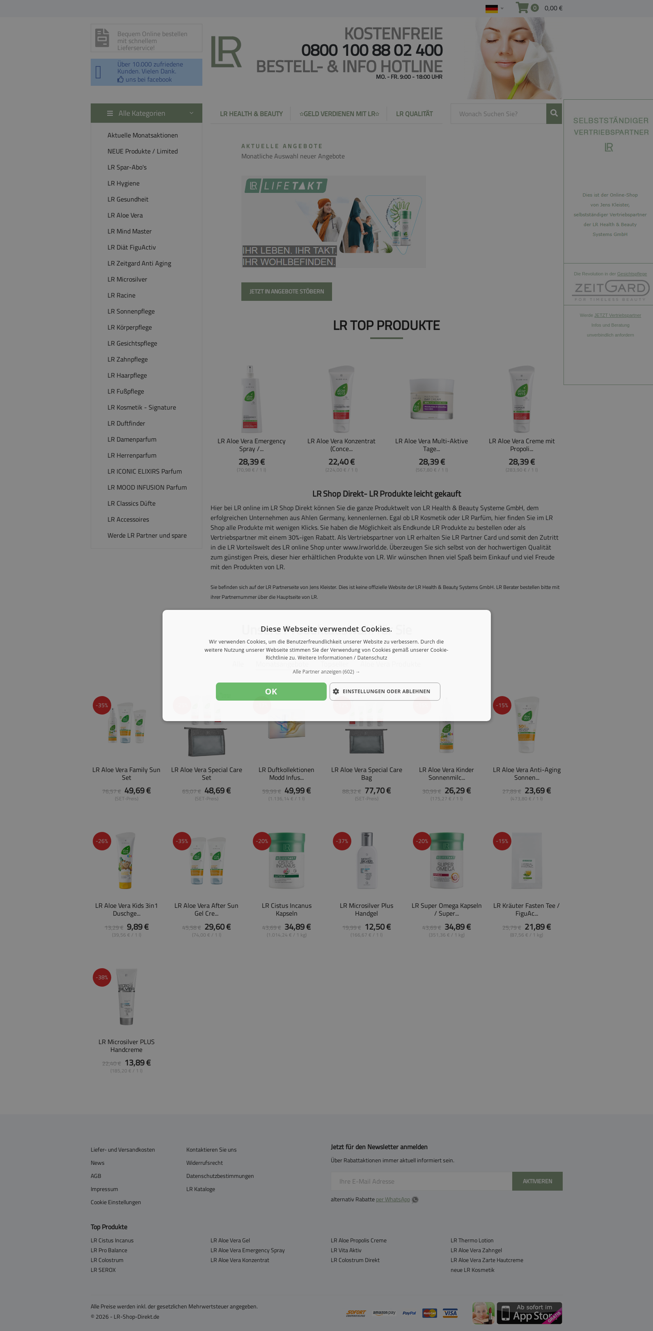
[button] (327, 672)
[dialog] (327, 666)
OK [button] (271, 691)
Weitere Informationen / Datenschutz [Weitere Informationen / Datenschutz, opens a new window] (342, 658)
